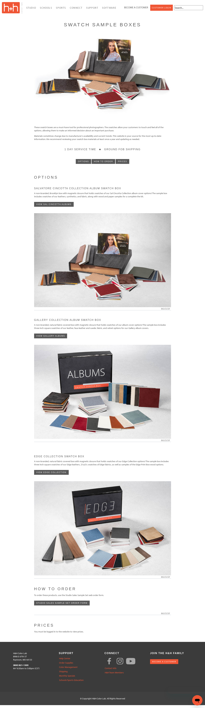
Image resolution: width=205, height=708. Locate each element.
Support (92, 9)
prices (122, 164)
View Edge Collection (51, 475)
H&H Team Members (114, 675)
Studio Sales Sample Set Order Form (61, 606)
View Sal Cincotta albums (53, 207)
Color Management (68, 670)
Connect (76, 9)
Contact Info (110, 671)
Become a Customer (134, 4)
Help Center (64, 661)
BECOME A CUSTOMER (164, 664)
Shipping (63, 674)
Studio (31, 9)
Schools (46, 9)
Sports (61, 9)
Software (109, 9)
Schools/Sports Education (71, 683)
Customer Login (131, 11)
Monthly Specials (67, 678)
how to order (103, 164)
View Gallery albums (50, 339)
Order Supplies (66, 665)
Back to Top (166, 311)
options (83, 164)
